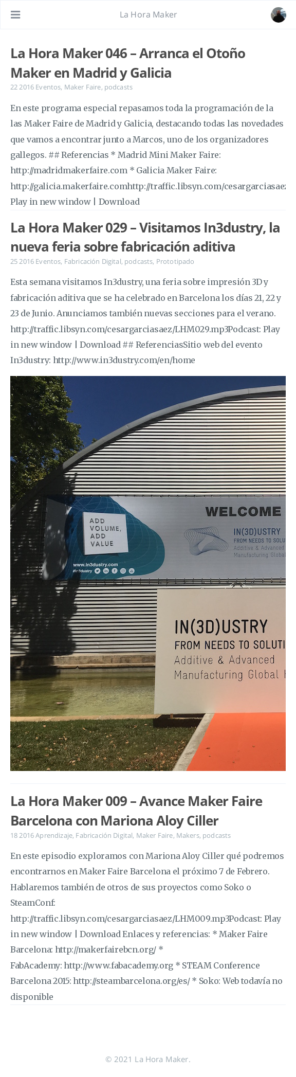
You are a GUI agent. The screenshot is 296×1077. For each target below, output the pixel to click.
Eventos (48, 87)
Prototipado (175, 261)
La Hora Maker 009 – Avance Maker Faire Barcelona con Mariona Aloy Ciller (136, 811)
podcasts (118, 87)
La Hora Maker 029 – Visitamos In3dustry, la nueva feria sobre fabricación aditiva (145, 237)
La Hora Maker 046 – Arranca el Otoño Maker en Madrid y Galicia (127, 63)
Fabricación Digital (92, 261)
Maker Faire (82, 87)
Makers (187, 835)
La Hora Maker (148, 14)
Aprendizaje (53, 835)
